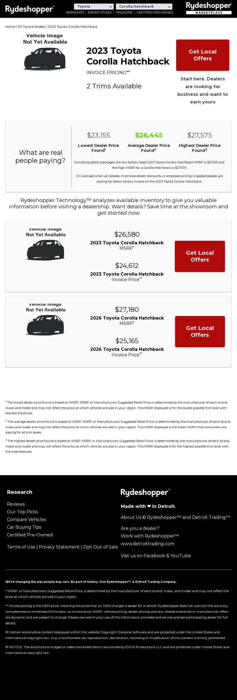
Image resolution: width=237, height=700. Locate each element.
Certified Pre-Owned (155, 12)
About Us (131, 517)
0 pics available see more (45, 69)
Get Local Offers (203, 55)
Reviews (16, 504)
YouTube (180, 555)
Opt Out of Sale (100, 547)
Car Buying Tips (24, 527)
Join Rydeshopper (113, 581)
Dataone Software (132, 632)
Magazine (124, 12)
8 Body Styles (100, 12)
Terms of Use (21, 547)
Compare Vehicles (26, 519)
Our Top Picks (22, 511)
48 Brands (75, 12)
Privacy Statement (59, 547)
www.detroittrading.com (147, 543)
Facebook (154, 555)
